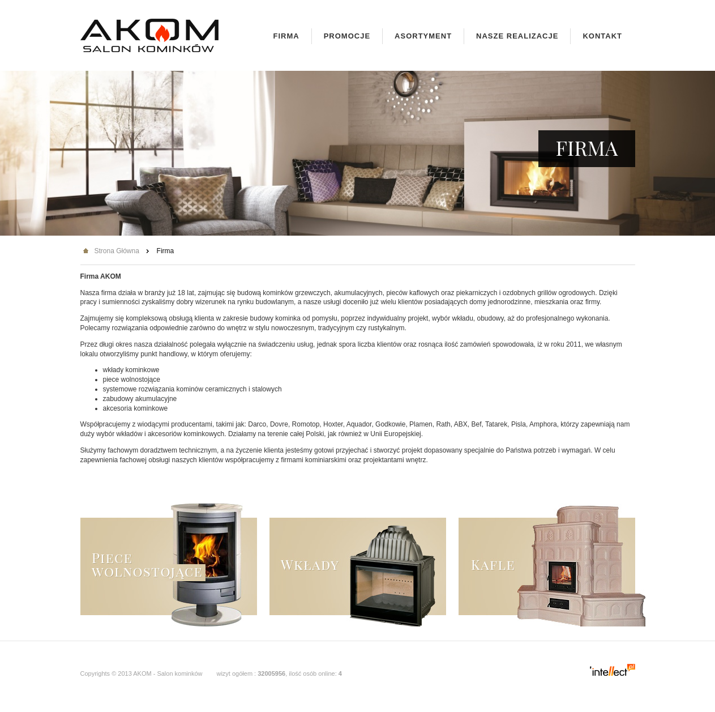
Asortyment (423, 36)
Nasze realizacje (517, 36)
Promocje (347, 36)
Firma (286, 36)
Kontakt (602, 36)
